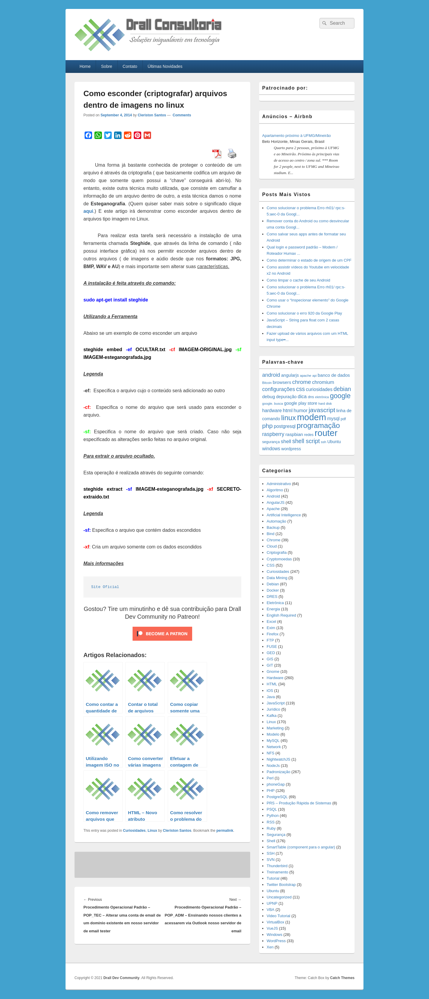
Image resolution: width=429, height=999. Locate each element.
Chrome (273, 540)
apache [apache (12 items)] (305, 375)
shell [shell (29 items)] (286, 441)
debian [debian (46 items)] (342, 389)
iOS (270, 690)
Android (273, 496)
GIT (270, 665)
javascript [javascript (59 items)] (322, 410)
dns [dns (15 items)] (311, 397)
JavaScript (276, 703)
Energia (273, 609)
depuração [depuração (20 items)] (286, 396)
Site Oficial (105, 587)
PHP (271, 790)
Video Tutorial (278, 916)
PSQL (272, 809)
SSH (271, 853)
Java (271, 697)
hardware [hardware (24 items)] (272, 410)
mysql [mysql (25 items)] (333, 418)
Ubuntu (273, 891)
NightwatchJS (278, 759)
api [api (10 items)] (314, 375)
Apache (273, 508)
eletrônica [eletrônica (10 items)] (322, 397)
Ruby (271, 828)
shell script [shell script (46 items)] (306, 441)
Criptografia (277, 552)
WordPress (276, 941)
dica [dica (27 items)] (302, 396)
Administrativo (279, 483)
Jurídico (273, 709)
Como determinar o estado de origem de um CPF (309, 260)
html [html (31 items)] (288, 410)
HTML (272, 684)
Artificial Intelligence (284, 515)
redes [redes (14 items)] (309, 435)
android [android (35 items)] (271, 375)
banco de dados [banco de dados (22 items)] (334, 375)
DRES (272, 596)
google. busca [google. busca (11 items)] (272, 403)
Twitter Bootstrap (281, 884)
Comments (181, 115)
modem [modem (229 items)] (311, 417)
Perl (270, 778)
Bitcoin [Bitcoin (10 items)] (267, 382)
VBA (270, 909)
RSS (271, 822)
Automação (276, 521)
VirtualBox (275, 922)
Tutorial (273, 878)
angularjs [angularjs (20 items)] (290, 375)
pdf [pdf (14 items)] (343, 419)
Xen (270, 947)
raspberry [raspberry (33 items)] (273, 434)
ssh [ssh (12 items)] (323, 442)
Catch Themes (342, 978)
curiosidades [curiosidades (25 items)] (319, 389)
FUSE (272, 646)
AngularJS (276, 502)
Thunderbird (277, 866)
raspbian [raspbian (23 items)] (294, 434)
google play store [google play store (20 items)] (300, 403)
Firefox (273, 634)
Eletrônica (275, 603)
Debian (273, 584)
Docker (273, 590)
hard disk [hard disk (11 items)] (325, 403)
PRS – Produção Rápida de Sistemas (299, 803)
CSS (271, 565)
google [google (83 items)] (340, 396)
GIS (270, 659)
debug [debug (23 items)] (268, 396)
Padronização (278, 772)
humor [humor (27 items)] (301, 410)
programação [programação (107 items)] (318, 425)
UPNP (272, 903)
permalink (224, 830)
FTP (270, 640)
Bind (270, 533)
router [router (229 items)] (326, 433)
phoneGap (276, 784)
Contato (130, 66)
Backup (273, 527)
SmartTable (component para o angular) (301, 847)
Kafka (271, 715)
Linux (152, 830)
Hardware (275, 678)
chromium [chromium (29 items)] (323, 382)
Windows (274, 934)
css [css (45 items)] (300, 389)
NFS (270, 753)
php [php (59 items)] (267, 425)
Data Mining (277, 578)
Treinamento (277, 872)
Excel (271, 621)
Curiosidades (134, 830)
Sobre (106, 66)
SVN (271, 859)
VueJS (272, 928)
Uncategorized (279, 897)
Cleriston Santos (152, 115)
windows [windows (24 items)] (271, 448)
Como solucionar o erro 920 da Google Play (304, 313)
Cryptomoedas (279, 559)
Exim (271, 628)
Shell (271, 841)
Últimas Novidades (165, 66)
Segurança (276, 834)
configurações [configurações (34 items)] (278, 389)
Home (85, 66)
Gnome (273, 671)
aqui (88, 211)
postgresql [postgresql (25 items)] (285, 426)
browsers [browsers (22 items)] (282, 382)
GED (271, 653)
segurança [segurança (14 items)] (271, 442)
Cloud (272, 546)
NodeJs (273, 765)
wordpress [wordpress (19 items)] (291, 448)
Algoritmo (275, 490)
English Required (281, 615)
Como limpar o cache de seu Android (298, 280)
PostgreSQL (277, 797)
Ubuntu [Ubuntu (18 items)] (334, 441)
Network (274, 747)
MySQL (273, 740)
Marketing (275, 728)
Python (273, 815)
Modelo (273, 734)
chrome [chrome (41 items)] (301, 382)
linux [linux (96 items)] (288, 418)
